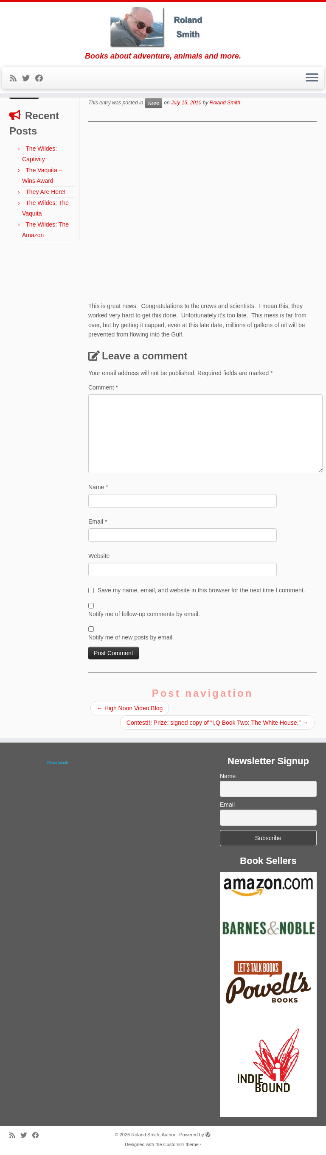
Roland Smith (225, 103)
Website (99, 555)
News (153, 103)
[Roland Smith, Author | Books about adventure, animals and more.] (163, 27)
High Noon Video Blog (130, 708)
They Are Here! (45, 191)
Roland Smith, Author (153, 1134)
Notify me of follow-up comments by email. (144, 614)
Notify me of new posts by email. (131, 637)
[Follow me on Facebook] (41, 78)
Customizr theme (181, 1144)
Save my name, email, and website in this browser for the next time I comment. (201, 590)
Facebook (57, 762)
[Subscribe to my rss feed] (16, 78)
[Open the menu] (312, 78)
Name (98, 487)
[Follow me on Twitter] (28, 78)
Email (97, 521)
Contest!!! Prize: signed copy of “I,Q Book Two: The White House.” (217, 722)
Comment (103, 387)
